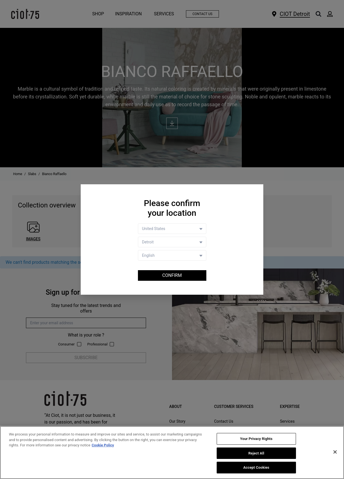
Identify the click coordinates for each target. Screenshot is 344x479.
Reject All (256, 453)
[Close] (335, 452)
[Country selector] (172, 228)
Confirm (172, 275)
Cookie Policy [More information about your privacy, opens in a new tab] (103, 445)
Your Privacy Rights (256, 439)
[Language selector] (172, 255)
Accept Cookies (256, 468)
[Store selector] (172, 242)
